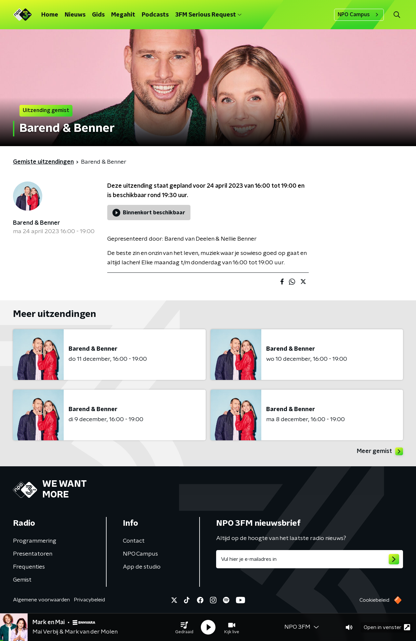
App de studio (142, 567)
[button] (184, 627)
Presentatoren (32, 554)
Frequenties (29, 567)
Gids (98, 15)
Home (49, 15)
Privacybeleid (89, 599)
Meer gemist (380, 451)
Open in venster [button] (387, 627)
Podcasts (155, 15)
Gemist (22, 580)
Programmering (34, 541)
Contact (134, 541)
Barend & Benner (36, 223)
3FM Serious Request (208, 15)
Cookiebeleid (374, 600)
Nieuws (75, 15)
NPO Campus (359, 14)
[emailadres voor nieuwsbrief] (309, 559)
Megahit (123, 15)
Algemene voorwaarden (41, 599)
